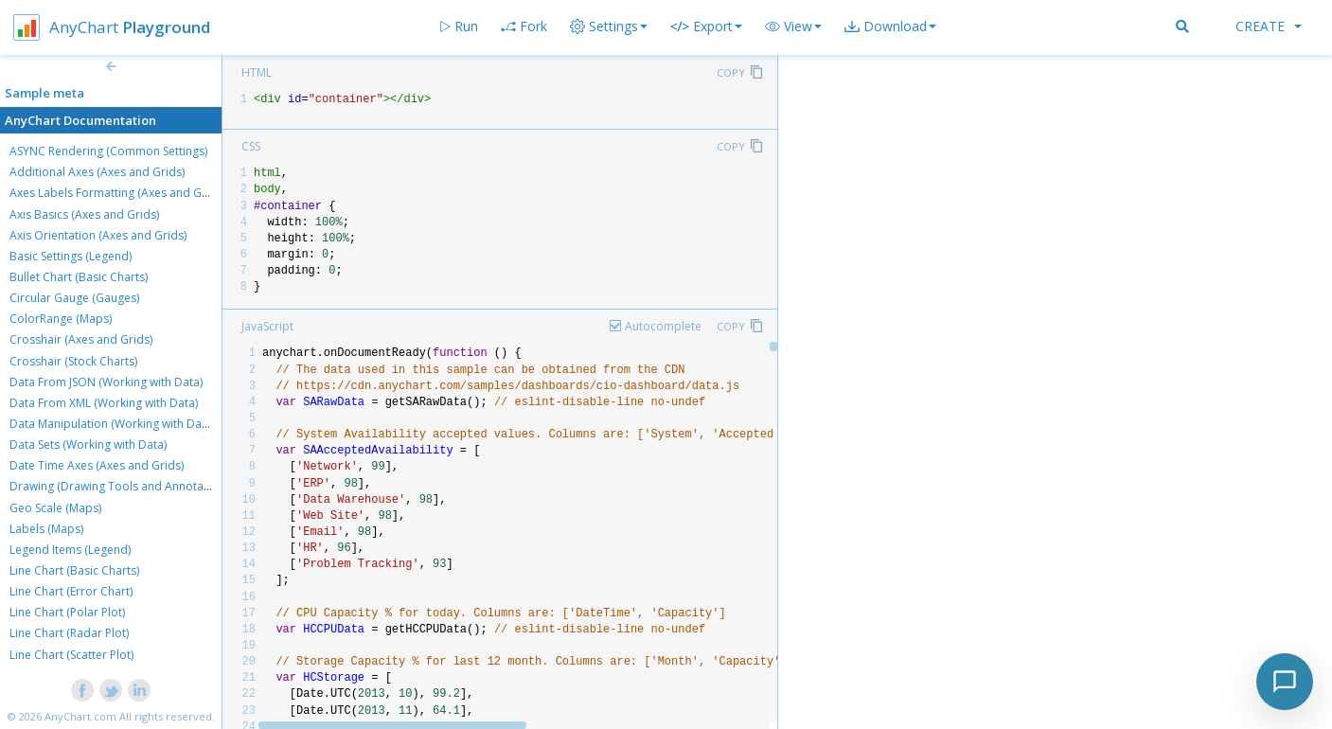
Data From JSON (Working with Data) (106, 382)
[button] (793, 26)
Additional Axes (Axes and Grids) (97, 172)
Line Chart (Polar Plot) (67, 612)
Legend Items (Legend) (70, 550)
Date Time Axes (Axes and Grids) (96, 465)
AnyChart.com (80, 716)
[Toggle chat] (1284, 681)
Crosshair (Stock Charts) (73, 361)
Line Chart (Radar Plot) (69, 633)
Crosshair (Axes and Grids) (80, 339)
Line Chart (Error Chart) (71, 591)
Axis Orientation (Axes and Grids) (97, 235)
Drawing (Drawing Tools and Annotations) (121, 486)
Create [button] (1268, 26)
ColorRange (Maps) (60, 319)
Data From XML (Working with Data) (103, 403)
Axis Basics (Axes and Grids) (84, 214)
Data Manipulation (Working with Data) (112, 424)
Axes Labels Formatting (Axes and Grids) (117, 193)
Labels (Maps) (46, 529)
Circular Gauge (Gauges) (74, 298)
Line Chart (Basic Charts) (74, 570)
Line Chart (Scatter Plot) (71, 655)
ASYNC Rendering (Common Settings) (108, 151)
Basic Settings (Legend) (70, 256)
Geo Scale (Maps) (55, 508)
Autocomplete (663, 326)
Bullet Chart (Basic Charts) (78, 277)
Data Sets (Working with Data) (88, 444)
